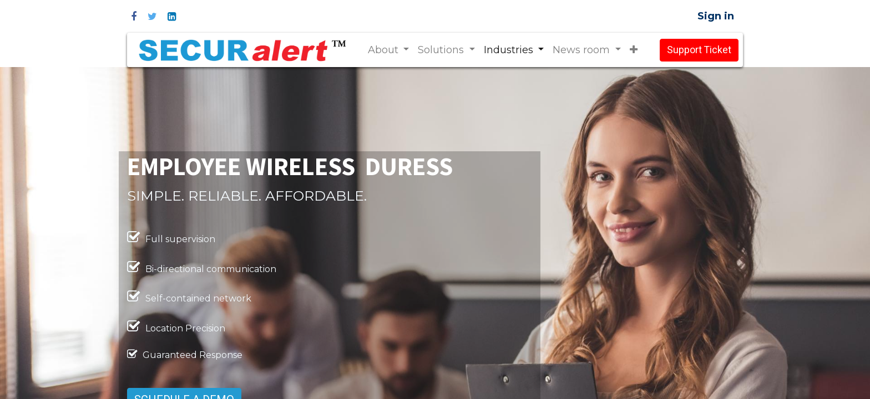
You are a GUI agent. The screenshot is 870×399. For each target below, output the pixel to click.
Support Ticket (699, 50)
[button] (633, 50)
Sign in (715, 16)
